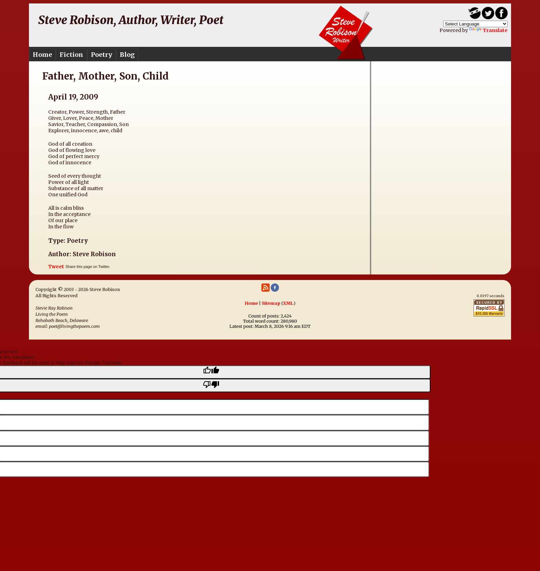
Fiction (71, 55)
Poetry (101, 55)
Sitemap (271, 303)
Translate (488, 30)
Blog (127, 55)
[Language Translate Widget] (475, 24)
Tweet (56, 266)
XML (288, 303)
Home (42, 55)
